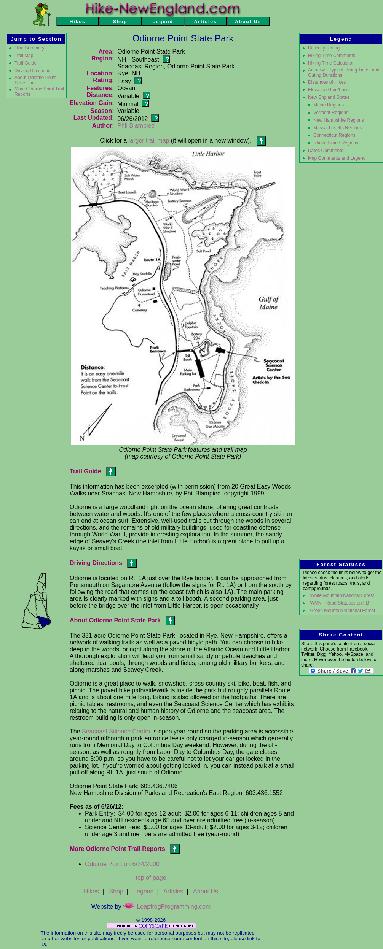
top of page (151, 877)
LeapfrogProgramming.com (167, 906)
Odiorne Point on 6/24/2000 (122, 864)
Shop (116, 891)
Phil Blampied (136, 125)
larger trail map (149, 140)
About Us (205, 891)
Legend (143, 891)
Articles (173, 891)
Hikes (91, 891)
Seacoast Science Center (116, 731)
